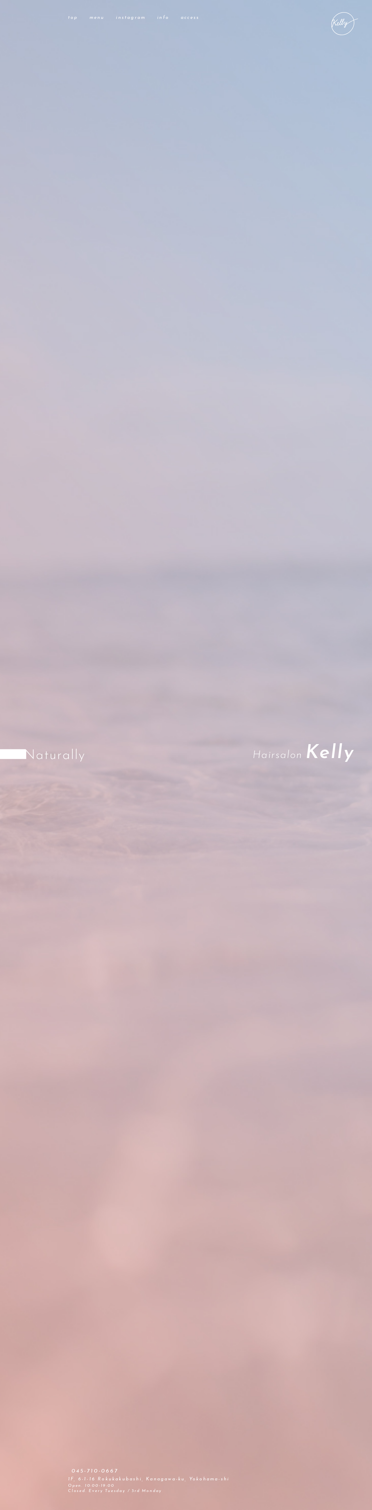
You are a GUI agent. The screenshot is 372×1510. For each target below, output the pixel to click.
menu (97, 17)
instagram (131, 17)
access (190, 17)
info (163, 17)
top (73, 17)
